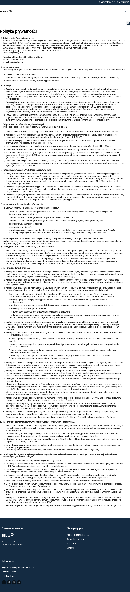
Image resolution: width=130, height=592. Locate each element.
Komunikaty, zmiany (76, 539)
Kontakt (70, 548)
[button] (128, 23)
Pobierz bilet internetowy (78, 535)
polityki (18, 447)
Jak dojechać (8, 576)
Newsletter (71, 543)
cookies (25, 447)
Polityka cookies (9, 572)
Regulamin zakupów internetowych (18, 567)
